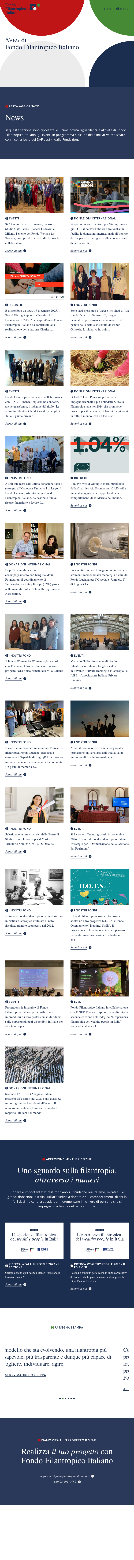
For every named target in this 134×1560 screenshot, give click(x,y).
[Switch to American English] (109, 9)
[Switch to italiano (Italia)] (104, 9)
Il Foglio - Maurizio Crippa (30, 1375)
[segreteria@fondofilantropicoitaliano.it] (67, 1476)
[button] (60, 1398)
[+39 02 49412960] (67, 1482)
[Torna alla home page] (22, 8)
